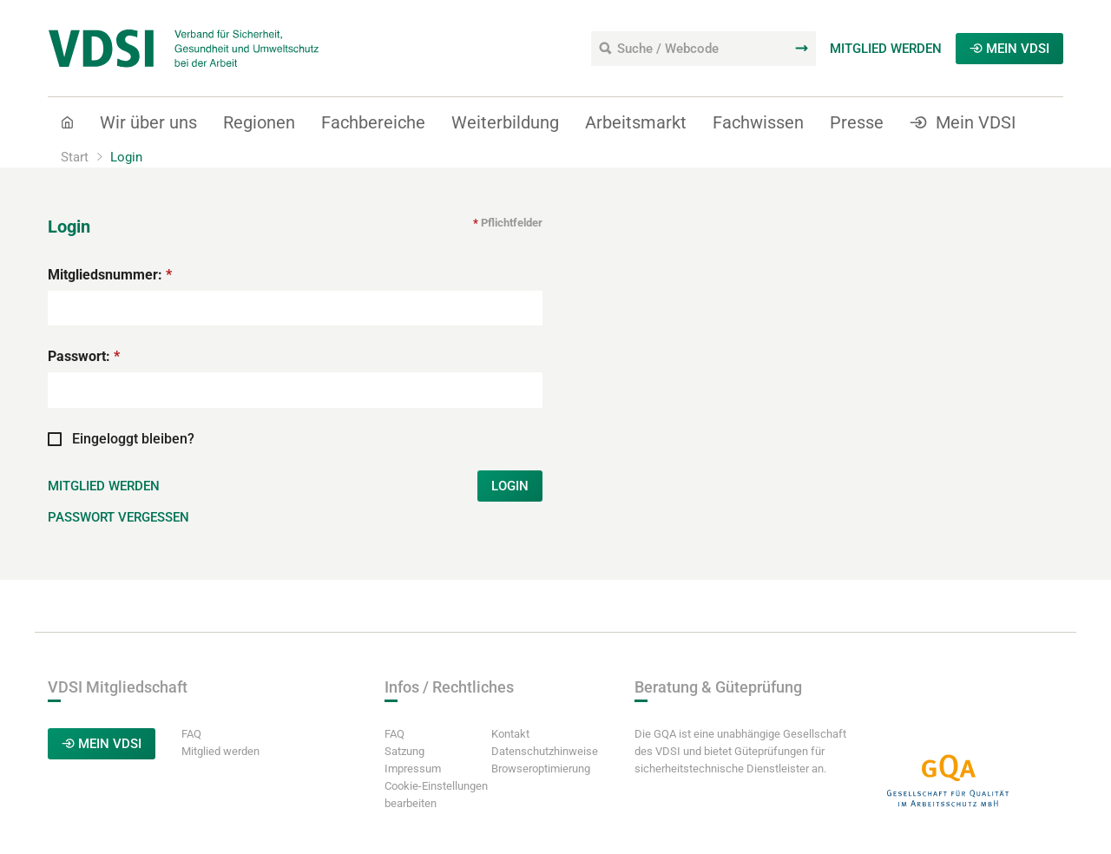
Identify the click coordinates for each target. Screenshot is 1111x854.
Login (510, 486)
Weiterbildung (505, 122)
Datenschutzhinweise (544, 751)
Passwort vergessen (118, 517)
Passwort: (84, 356)
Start (75, 157)
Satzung (404, 751)
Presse (857, 122)
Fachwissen (758, 122)
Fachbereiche (373, 122)
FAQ (191, 733)
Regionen (259, 122)
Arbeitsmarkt (636, 122)
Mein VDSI (1009, 48)
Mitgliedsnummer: (110, 274)
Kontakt (510, 733)
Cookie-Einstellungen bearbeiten (436, 794)
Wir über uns (148, 122)
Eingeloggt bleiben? (121, 438)
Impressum (413, 768)
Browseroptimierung (540, 768)
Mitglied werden (886, 48)
